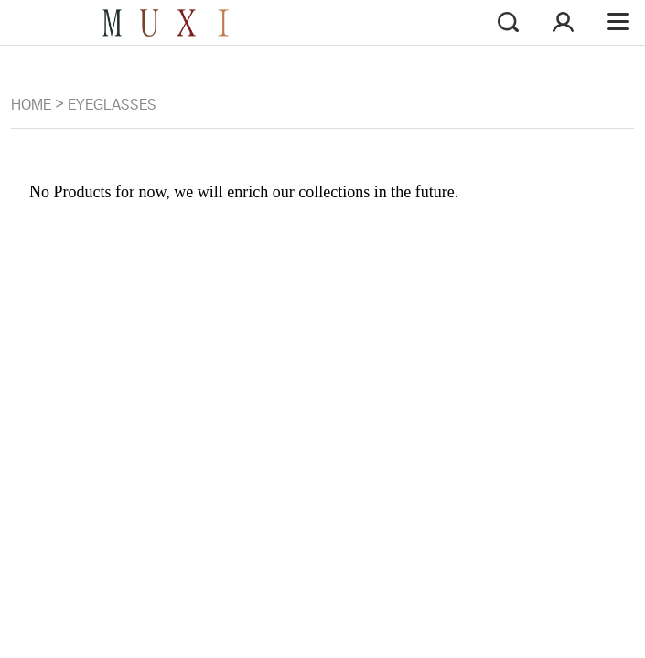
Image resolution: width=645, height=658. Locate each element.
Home (31, 104)
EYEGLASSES (112, 104)
